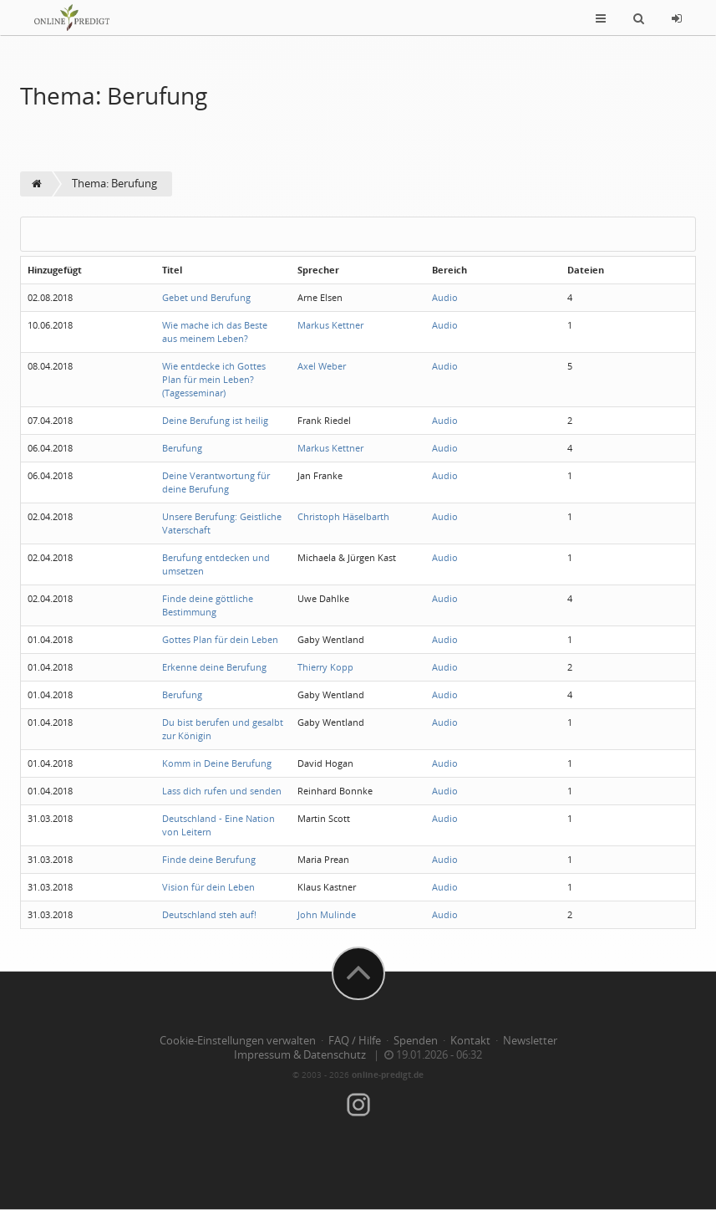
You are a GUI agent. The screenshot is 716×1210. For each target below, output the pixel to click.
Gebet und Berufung (206, 297)
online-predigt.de (388, 1074)
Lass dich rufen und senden (222, 790)
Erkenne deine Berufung (214, 667)
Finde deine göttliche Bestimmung (207, 605)
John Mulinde (326, 914)
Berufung (182, 448)
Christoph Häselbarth (343, 516)
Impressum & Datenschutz (300, 1055)
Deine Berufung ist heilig (215, 420)
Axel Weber (321, 366)
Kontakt (470, 1041)
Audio (445, 297)
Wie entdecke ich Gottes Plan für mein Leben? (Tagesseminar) (214, 379)
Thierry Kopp (325, 667)
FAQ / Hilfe (354, 1041)
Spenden (416, 1041)
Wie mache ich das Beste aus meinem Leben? (214, 332)
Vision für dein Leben (208, 887)
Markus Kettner (330, 325)
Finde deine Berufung (209, 859)
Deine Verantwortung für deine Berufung (216, 482)
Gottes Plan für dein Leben (220, 639)
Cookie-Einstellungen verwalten (238, 1041)
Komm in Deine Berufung (217, 763)
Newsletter (530, 1041)
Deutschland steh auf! (209, 914)
